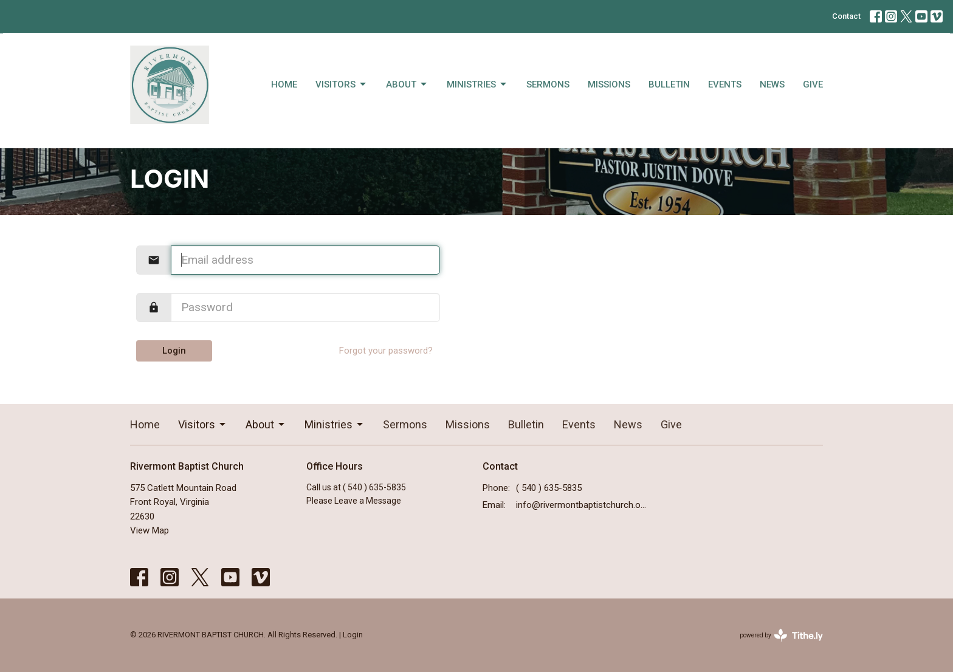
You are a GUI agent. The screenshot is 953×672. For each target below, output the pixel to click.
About (407, 84)
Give (813, 84)
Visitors (341, 84)
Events (724, 84)
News (772, 84)
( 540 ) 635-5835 (549, 487)
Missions (609, 84)
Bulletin (669, 84)
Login (174, 350)
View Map (149, 530)
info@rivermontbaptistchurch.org (581, 504)
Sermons (547, 84)
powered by (781, 635)
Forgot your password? (386, 350)
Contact (846, 16)
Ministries (477, 84)
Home (284, 84)
